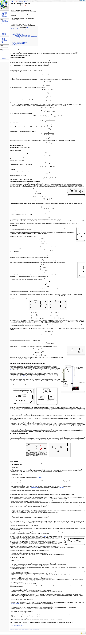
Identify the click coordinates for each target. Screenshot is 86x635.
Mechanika (16, 629)
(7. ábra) (11, 369)
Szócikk (12, 1)
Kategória (12, 629)
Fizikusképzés (3, 20)
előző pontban (40, 477)
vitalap (25, 5)
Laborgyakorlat (21, 629)
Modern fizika (3, 43)
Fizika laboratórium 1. (28, 629)
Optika (2, 41)
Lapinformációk (3, 58)
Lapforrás (20, 1)
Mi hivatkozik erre (4, 50)
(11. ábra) (44, 536)
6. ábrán (20, 365)
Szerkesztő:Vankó (36, 629)
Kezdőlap (2, 11)
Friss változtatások (4, 12)
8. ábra (24, 375)
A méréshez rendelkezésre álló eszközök (17, 466)
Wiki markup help (4, 13)
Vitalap (16, 1)
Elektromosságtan (4, 40)
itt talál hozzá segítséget (34, 487)
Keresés (1, 45)
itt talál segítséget (61, 487)
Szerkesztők (3, 61)
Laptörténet (25, 1)
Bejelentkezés (82, 0)
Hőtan (2, 42)
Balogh (23, 5)
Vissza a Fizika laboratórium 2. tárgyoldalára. (17, 625)
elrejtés (27, 27)
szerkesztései (28, 5)
